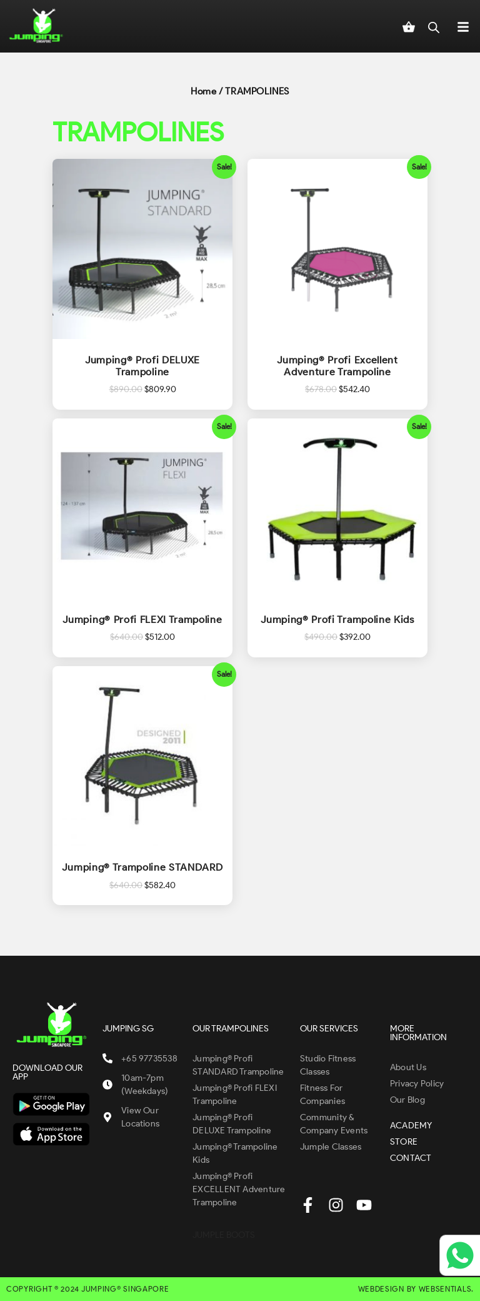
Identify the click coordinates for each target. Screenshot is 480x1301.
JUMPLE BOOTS (223, 1235)
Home (203, 91)
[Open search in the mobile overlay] (434, 26)
